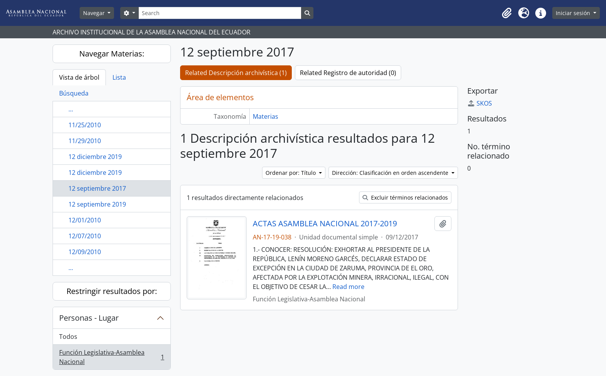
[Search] (219, 13)
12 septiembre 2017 (97, 188)
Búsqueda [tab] (74, 93)
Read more (348, 286)
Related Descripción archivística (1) (236, 72)
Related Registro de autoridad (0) (348, 72)
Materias (265, 116)
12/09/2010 (84, 252)
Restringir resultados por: (111, 291)
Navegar (94, 13)
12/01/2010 (84, 220)
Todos (68, 336)
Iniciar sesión (574, 13)
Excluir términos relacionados (405, 197)
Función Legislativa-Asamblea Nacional (111, 357)
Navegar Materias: (111, 53)
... (70, 109)
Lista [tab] (119, 77)
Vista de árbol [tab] (79, 77)
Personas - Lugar (89, 318)
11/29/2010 (84, 141)
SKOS (479, 103)
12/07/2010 (84, 236)
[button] (506, 13)
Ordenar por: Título (291, 172)
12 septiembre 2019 (97, 204)
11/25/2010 (84, 125)
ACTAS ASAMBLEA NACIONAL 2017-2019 (325, 223)
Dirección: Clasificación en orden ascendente (391, 172)
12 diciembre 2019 (95, 156)
